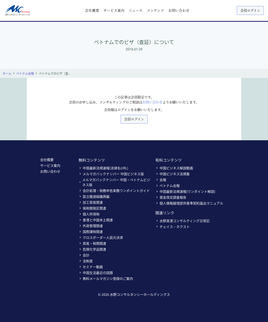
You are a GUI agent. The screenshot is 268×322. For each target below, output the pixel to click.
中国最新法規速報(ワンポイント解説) (185, 191)
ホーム (7, 73)
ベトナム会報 (25, 73)
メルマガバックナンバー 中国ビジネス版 (111, 173)
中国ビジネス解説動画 (174, 167)
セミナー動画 (91, 266)
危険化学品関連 (92, 249)
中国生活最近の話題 (96, 272)
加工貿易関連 (91, 202)
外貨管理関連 (91, 225)
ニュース (136, 10)
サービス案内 (114, 10)
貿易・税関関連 (92, 243)
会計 (84, 255)
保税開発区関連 (92, 208)
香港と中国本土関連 (96, 219)
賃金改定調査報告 (170, 197)
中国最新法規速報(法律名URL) (103, 167)
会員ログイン (250, 10)
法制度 (86, 260)
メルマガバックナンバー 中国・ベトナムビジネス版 (114, 182)
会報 (160, 179)
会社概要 (92, 10)
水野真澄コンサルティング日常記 (182, 220)
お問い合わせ (178, 10)
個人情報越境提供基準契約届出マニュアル (189, 203)
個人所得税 (89, 213)
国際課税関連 (91, 231)
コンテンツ (155, 10)
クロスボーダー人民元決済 (101, 237)
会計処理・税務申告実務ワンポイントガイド (114, 190)
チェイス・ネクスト (172, 226)
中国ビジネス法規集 (172, 173)
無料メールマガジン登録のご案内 (106, 278)
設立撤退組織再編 (94, 196)
